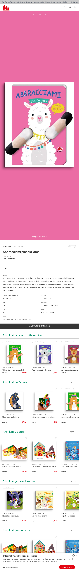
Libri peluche (19, 246)
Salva (72, 246)
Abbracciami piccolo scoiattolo (13, 370)
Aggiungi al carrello (39, 326)
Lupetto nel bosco (68, 516)
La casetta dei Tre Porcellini (12, 466)
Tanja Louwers (9, 259)
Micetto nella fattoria (39, 516)
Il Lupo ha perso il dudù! (10, 516)
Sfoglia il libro (39, 236)
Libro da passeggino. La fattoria (43, 417)
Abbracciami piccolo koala (41, 370)
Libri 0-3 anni (7, 246)
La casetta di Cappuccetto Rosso (44, 466)
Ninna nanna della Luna (10, 417)
